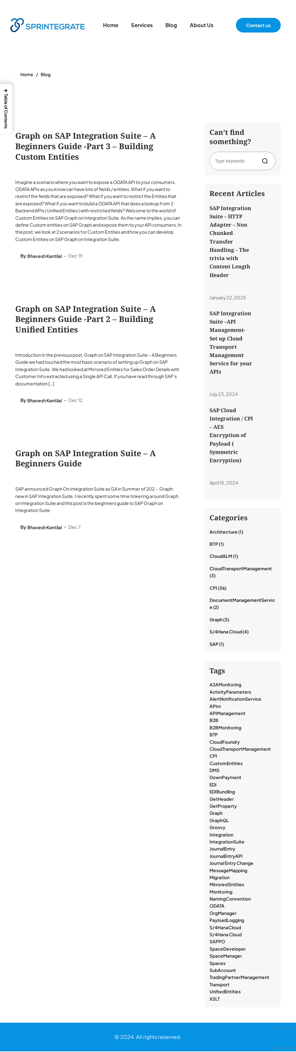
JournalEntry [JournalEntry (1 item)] (222, 849)
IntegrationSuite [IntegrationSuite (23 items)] (227, 842)
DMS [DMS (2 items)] (214, 770)
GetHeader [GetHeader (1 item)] (222, 799)
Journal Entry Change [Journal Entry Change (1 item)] (231, 863)
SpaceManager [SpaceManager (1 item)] (226, 956)
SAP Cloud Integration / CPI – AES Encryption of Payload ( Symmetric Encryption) (231, 435)
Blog (46, 74)
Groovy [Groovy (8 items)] (217, 828)
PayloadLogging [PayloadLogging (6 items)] (227, 921)
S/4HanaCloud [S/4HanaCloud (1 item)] (225, 928)
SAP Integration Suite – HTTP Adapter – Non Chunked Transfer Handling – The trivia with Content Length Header (230, 241)
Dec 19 (75, 256)
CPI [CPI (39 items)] (213, 756)
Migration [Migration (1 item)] (220, 877)
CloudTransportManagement (241, 569)
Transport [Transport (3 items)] (220, 985)
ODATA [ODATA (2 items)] (217, 906)
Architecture (223, 532)
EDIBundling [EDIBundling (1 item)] (222, 792)
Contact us (258, 25)
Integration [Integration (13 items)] (221, 835)
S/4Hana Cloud (226, 632)
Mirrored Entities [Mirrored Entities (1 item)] (227, 885)
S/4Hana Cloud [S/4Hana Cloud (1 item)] (226, 935)
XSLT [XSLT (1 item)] (215, 999)
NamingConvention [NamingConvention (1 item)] (230, 899)
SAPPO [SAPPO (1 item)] (217, 942)
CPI (213, 588)
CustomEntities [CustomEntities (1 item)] (226, 763)
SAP (214, 644)
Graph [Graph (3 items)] (216, 813)
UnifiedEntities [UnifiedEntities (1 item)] (225, 992)
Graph (216, 620)
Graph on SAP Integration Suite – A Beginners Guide (85, 458)
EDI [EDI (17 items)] (213, 785)
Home (26, 74)
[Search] (266, 161)
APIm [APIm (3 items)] (215, 706)
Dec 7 (74, 528)
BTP (214, 544)
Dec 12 (75, 401)
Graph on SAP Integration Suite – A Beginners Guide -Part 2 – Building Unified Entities (85, 319)
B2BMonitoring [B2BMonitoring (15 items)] (225, 728)
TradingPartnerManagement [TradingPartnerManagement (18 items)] (239, 978)
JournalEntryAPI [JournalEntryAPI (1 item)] (226, 856)
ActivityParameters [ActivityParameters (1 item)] (230, 692)
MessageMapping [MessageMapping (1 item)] (228, 870)
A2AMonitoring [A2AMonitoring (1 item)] (225, 685)
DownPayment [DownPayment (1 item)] (225, 778)
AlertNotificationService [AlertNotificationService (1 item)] (235, 699)
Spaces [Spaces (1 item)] (217, 963)
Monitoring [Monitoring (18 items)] (221, 892)
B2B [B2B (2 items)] (214, 721)
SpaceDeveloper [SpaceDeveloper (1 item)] (228, 949)
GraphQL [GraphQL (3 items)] (219, 820)
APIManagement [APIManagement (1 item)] (227, 713)
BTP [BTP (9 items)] (214, 735)
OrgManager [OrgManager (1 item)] (223, 913)
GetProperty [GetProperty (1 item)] (223, 806)
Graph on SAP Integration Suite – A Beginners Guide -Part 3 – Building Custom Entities (85, 146)
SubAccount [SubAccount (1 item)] (223, 970)
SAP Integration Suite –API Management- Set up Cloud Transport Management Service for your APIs (231, 343)
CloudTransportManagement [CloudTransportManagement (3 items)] (240, 749)
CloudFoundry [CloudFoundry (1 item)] (225, 742)
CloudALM (221, 556)
